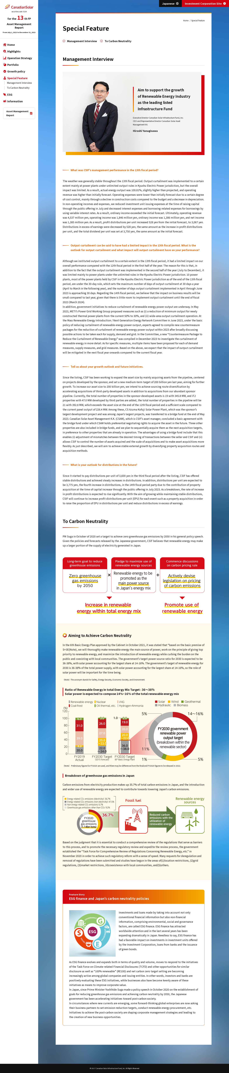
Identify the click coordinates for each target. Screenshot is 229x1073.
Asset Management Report (17, 113)
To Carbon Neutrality (18, 87)
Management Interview (19, 82)
